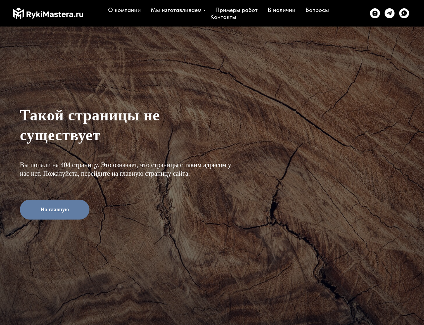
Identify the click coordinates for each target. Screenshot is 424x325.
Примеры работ (236, 9)
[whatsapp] (404, 13)
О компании (124, 9)
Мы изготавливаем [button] (176, 9)
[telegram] (390, 13)
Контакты (223, 16)
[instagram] (375, 13)
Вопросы (317, 9)
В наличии (281, 9)
